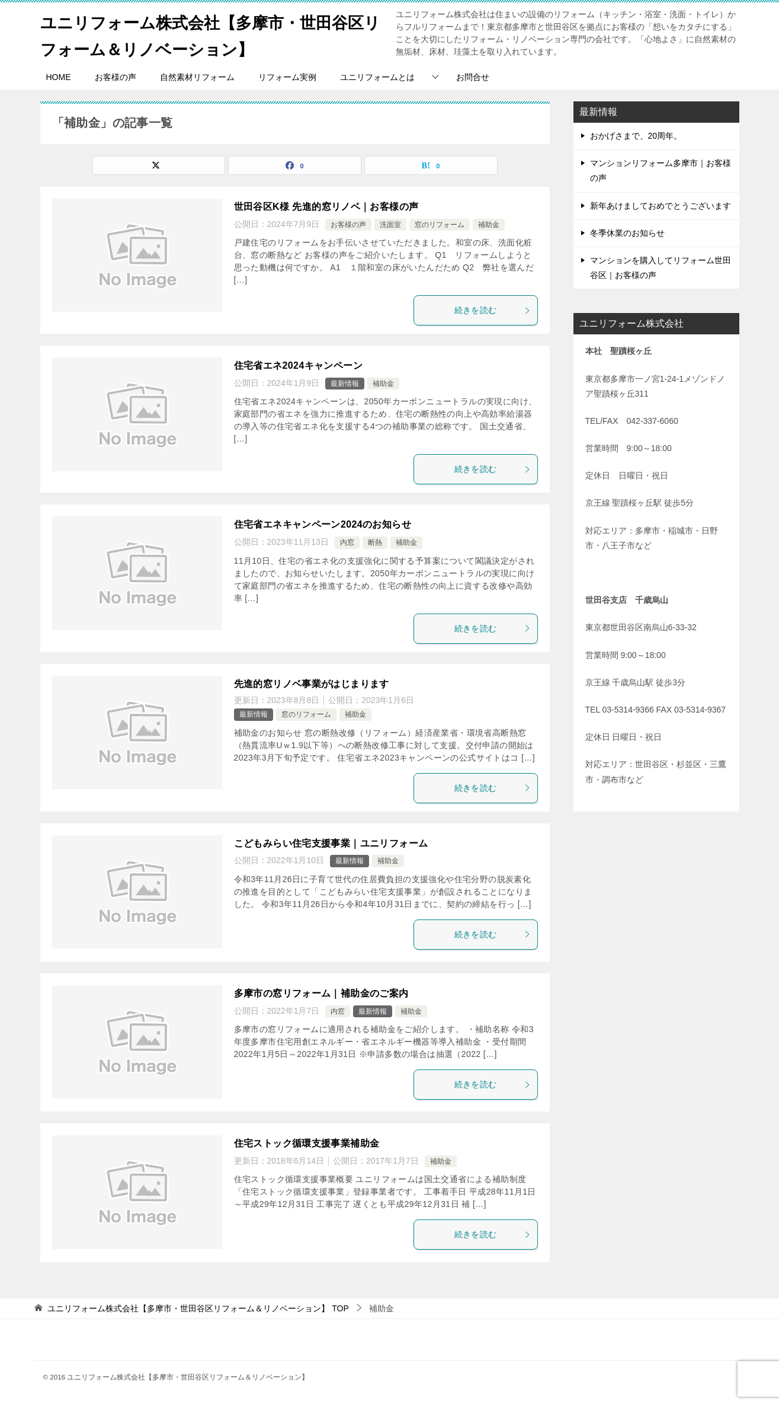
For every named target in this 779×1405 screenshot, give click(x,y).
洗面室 (390, 225)
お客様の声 (115, 77)
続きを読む (492, 310)
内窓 (347, 542)
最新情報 (345, 383)
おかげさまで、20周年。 (636, 135)
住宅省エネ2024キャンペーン (298, 365)
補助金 (488, 225)
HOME (58, 77)
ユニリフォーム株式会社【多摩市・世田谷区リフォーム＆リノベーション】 (211, 33)
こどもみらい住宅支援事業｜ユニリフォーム (331, 843)
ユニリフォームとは (377, 77)
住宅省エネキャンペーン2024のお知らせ (323, 524)
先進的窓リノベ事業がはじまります (311, 684)
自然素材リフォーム (197, 77)
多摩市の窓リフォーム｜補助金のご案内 (321, 993)
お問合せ (472, 77)
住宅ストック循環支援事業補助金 (307, 1143)
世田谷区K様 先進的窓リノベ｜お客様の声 (326, 207)
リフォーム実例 (287, 77)
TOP (197, 1308)
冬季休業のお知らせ (627, 233)
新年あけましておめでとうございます (660, 205)
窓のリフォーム (439, 225)
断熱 (375, 542)
